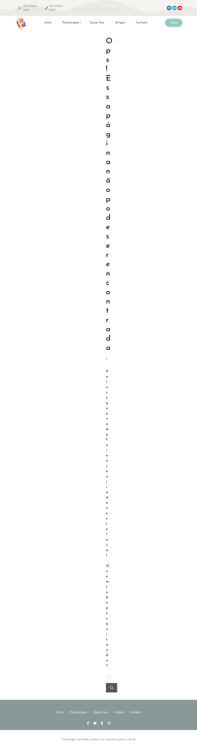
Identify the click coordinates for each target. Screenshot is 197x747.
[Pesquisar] (111, 687)
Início (47, 22)
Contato (141, 22)
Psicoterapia (71, 22)
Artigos (120, 22)
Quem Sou (97, 22)
